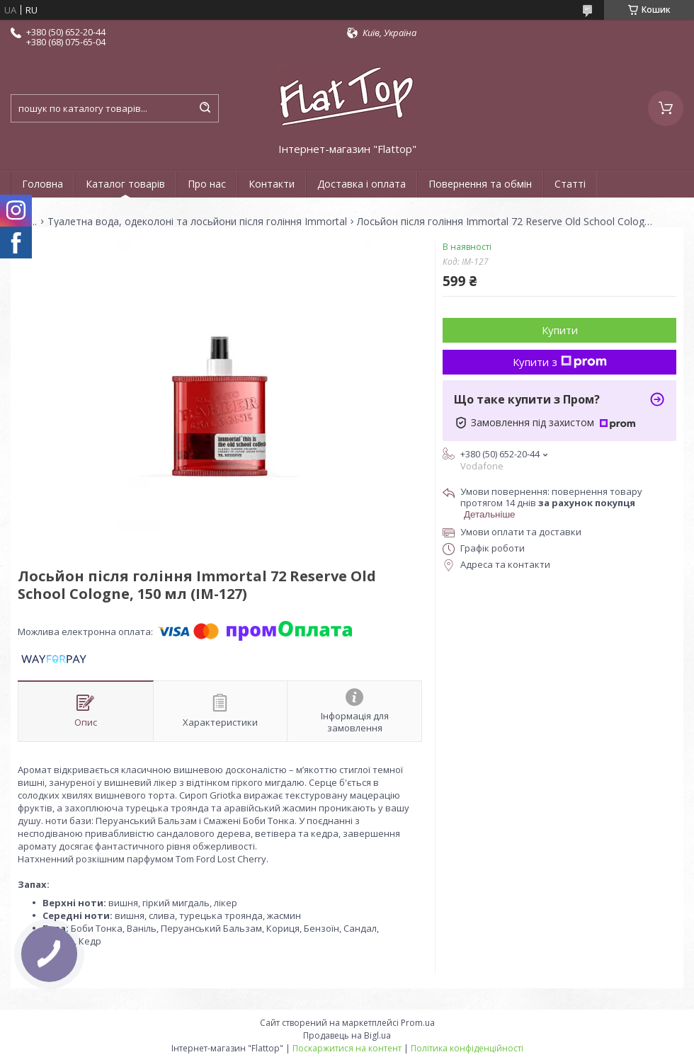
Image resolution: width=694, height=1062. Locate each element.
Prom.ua (418, 1023)
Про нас (207, 183)
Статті (570, 183)
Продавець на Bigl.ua (347, 1035)
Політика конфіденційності (467, 1048)
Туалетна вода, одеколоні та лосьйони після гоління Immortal (197, 221)
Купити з (560, 362)
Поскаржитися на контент (347, 1048)
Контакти (272, 183)
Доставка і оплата (361, 183)
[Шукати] (204, 108)
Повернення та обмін (480, 183)
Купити (560, 330)
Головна (42, 183)
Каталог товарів (125, 183)
